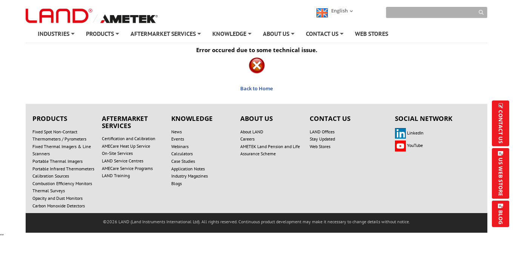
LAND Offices (322, 131)
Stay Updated (322, 139)
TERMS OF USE (345, 223)
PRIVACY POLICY (246, 223)
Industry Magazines (189, 176)
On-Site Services (117, 153)
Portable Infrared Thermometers (63, 169)
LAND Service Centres (122, 161)
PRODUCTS (103, 35)
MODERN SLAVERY (396, 223)
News (176, 131)
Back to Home (256, 88)
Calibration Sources (50, 176)
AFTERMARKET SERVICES (166, 35)
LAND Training (116, 175)
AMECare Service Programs (127, 168)
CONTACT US (325, 35)
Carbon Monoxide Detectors (58, 206)
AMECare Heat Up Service (126, 146)
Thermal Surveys (48, 190)
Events (177, 139)
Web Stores (320, 146)
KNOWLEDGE (232, 35)
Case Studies (183, 161)
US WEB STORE (500, 177)
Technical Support (354, 230)
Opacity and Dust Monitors (57, 198)
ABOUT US (279, 35)
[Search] (436, 12)
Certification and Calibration (128, 138)
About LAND (251, 131)
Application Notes (188, 169)
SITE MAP (150, 230)
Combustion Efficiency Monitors (62, 183)
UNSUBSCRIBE (304, 230)
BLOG (500, 217)
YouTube (409, 145)
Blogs (176, 183)
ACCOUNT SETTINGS (251, 230)
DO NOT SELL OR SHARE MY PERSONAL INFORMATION (154, 223)
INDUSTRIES (57, 35)
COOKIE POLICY (296, 223)
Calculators (182, 153)
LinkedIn (409, 133)
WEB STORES (371, 33)
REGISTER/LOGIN (195, 230)
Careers (247, 139)
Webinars (180, 146)
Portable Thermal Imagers (57, 161)
